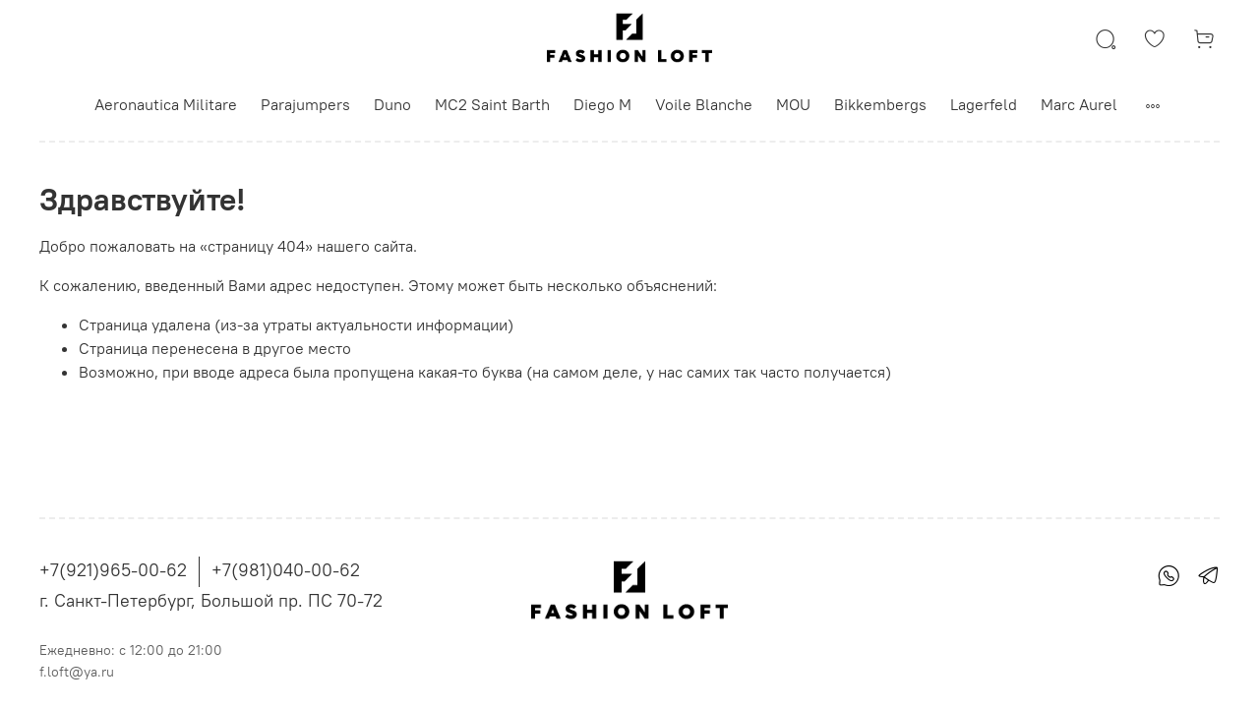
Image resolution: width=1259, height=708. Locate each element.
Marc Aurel (1079, 104)
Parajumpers (305, 104)
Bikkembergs (880, 104)
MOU (793, 104)
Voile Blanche (703, 104)
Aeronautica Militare (165, 104)
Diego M (602, 104)
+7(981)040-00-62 (285, 570)
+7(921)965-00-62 (113, 570)
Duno (392, 104)
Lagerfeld (983, 104)
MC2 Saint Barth (492, 104)
